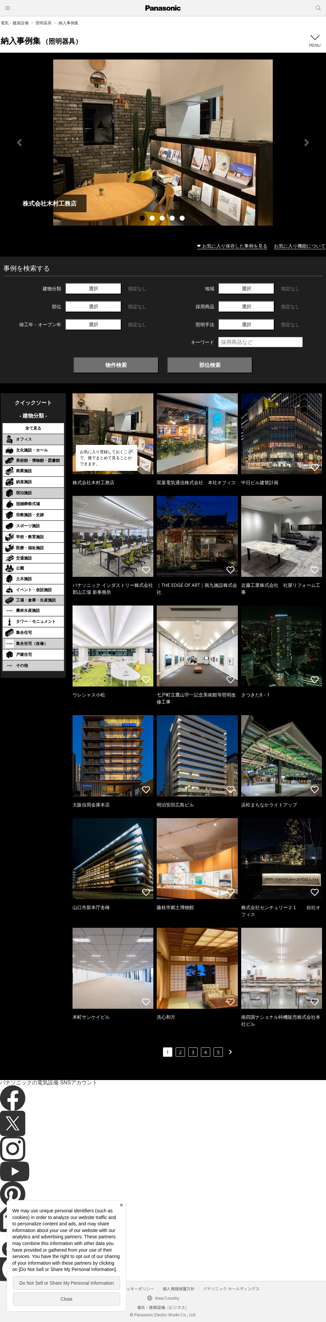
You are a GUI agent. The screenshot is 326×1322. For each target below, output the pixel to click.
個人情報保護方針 (179, 1288)
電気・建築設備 (15, 23)
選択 (93, 288)
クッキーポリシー (138, 1288)
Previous (19, 142)
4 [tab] (173, 219)
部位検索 (210, 365)
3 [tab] (163, 219)
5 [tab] (183, 219)
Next (306, 142)
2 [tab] (153, 219)
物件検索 (116, 365)
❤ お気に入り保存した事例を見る (232, 246)
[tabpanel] (163, 142)
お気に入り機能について (299, 246)
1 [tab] (143, 219)
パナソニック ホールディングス (231, 1288)
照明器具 (44, 23)
